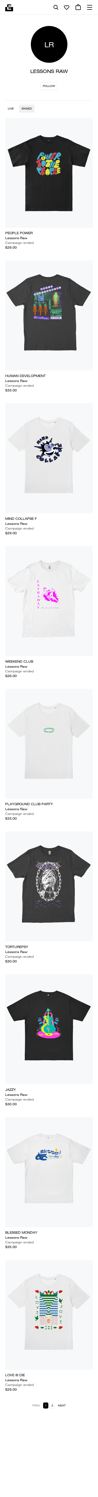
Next (62, 1405)
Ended (27, 108)
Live (11, 108)
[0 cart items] (78, 7)
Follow (49, 86)
